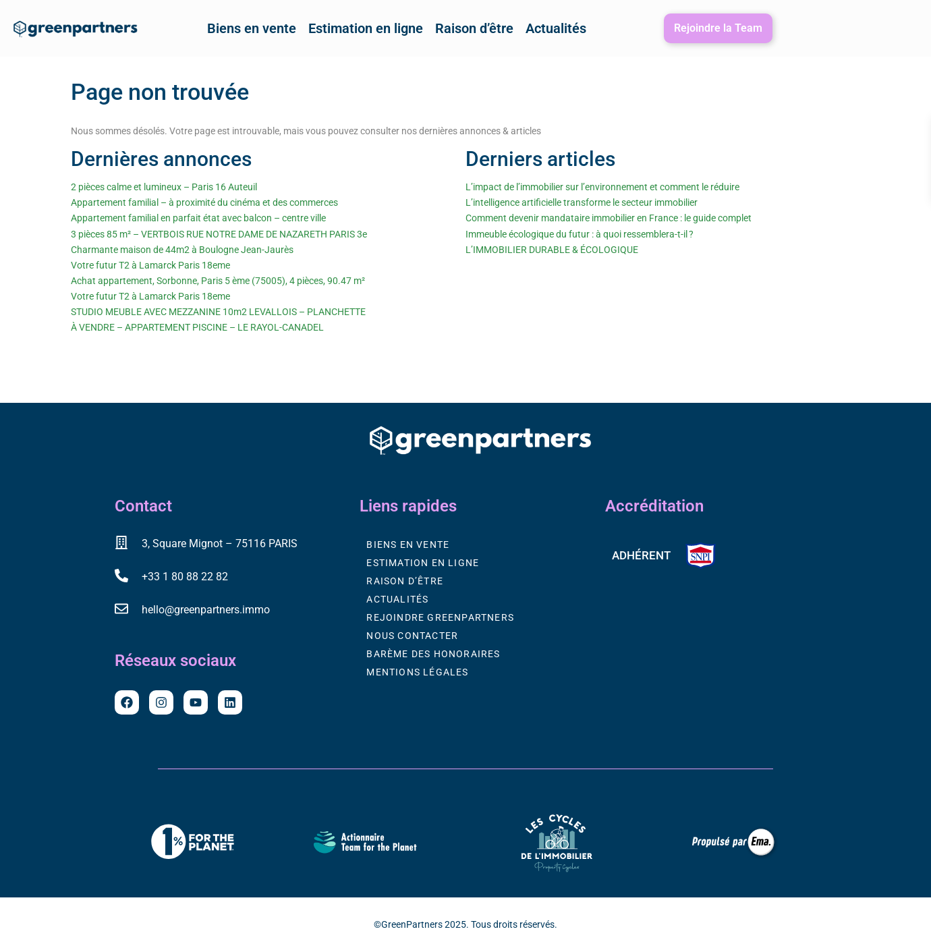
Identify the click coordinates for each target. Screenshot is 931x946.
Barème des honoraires (433, 653)
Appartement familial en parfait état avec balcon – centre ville (198, 218)
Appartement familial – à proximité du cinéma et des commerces (204, 202)
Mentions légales (417, 672)
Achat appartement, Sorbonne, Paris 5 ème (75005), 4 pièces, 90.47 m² (218, 280)
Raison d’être (474, 28)
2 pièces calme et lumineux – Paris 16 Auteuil (164, 187)
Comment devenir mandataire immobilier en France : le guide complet (608, 218)
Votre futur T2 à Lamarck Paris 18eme (150, 265)
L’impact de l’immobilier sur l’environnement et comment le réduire (602, 187)
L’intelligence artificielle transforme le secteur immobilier (581, 202)
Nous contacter (412, 635)
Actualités (556, 28)
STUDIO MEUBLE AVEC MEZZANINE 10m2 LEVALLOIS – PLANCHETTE (218, 311)
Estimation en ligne (365, 28)
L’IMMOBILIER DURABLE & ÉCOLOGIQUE (551, 249)
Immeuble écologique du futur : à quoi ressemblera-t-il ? (579, 234)
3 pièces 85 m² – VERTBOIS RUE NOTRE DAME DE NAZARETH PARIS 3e (219, 234)
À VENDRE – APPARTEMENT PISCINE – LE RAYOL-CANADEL (197, 327)
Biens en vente (251, 28)
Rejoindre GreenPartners (440, 617)
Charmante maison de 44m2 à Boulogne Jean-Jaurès (182, 249)
